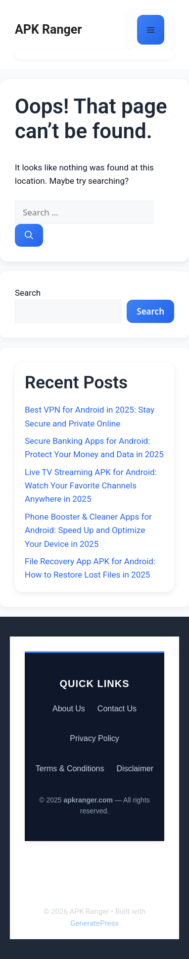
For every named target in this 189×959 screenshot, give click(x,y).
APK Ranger (48, 29)
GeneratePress (94, 923)
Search (28, 293)
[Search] (29, 235)
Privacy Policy (94, 738)
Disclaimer (135, 768)
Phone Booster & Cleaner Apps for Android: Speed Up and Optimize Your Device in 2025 (88, 530)
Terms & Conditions (70, 768)
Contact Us (117, 708)
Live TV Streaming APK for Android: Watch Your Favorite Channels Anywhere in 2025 (91, 485)
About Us (68, 708)
